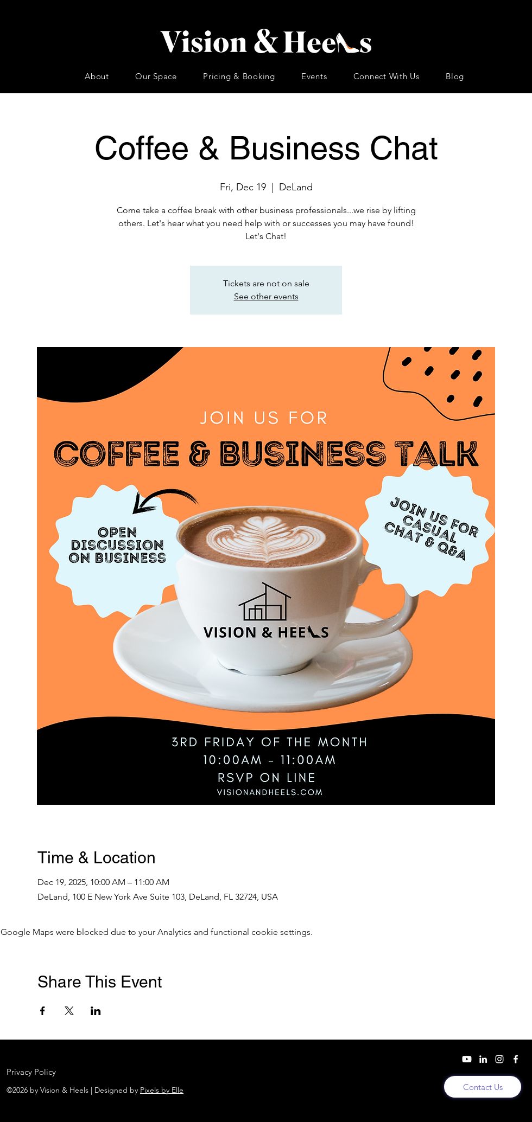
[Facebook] (515, 1059)
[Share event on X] (69, 1010)
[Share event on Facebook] (42, 1010)
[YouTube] (466, 1059)
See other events (266, 296)
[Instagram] (499, 1059)
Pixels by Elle (161, 1090)
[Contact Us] (482, 1087)
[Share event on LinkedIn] (96, 1010)
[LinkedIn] (483, 1059)
